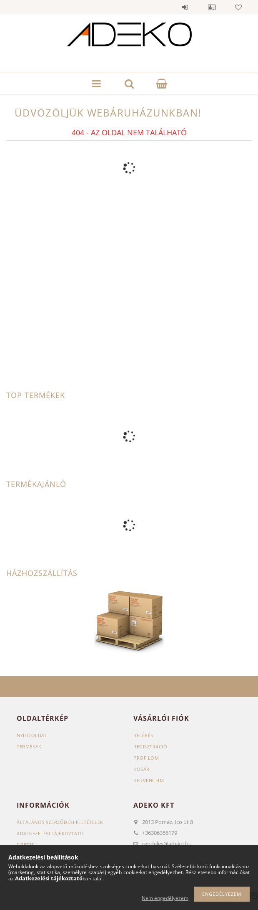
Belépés (185, 7)
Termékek (29, 746)
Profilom (146, 758)
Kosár (141, 769)
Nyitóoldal (32, 735)
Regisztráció (150, 746)
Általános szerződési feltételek (60, 822)
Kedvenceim (148, 780)
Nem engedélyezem (165, 898)
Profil (212, 7)
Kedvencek (238, 7)
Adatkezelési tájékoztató (50, 833)
